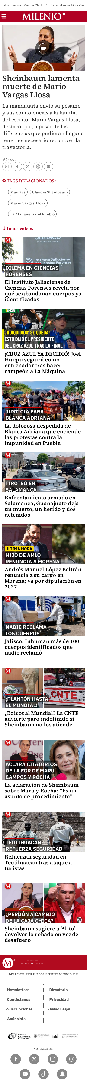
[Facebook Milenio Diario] (15, 1059)
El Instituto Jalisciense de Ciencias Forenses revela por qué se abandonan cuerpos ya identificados (43, 290)
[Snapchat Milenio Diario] (62, 1074)
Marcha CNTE (33, 5)
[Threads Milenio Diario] (71, 1059)
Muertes (18, 192)
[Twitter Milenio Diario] (34, 1059)
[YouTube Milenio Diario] (25, 1074)
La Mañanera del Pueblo (32, 214)
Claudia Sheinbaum (50, 192)
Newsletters (18, 990)
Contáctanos (18, 999)
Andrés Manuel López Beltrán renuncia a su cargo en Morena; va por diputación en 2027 (43, 578)
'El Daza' (52, 5)
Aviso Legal (59, 1009)
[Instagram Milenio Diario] (53, 1059)
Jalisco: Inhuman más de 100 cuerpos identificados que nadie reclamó (42, 647)
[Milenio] (43, 16)
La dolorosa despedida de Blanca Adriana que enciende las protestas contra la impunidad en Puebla (43, 434)
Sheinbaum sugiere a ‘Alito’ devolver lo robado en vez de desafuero (41, 934)
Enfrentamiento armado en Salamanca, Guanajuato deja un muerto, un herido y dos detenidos (42, 506)
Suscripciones (20, 1009)
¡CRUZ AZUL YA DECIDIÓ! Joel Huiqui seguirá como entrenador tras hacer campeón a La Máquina (43, 362)
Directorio (58, 990)
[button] (4, 18)
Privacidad (59, 999)
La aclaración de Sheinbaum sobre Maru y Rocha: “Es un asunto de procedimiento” (42, 790)
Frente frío (68, 5)
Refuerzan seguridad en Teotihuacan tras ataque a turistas (38, 862)
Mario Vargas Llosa (27, 203)
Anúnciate (16, 1019)
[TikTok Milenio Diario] (43, 1074)
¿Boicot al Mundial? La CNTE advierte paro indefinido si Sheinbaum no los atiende (42, 718)
